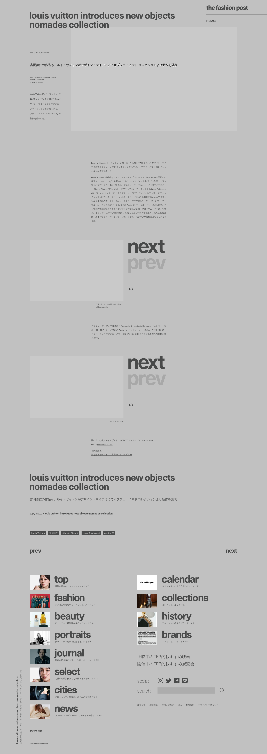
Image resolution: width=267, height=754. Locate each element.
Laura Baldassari (91, 533)
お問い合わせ (168, 705)
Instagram (160, 680)
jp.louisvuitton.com (104, 444)
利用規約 (190, 705)
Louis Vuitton (38, 533)
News (211, 20)
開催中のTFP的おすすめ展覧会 (165, 664)
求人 (180, 705)
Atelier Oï (109, 533)
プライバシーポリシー (208, 705)
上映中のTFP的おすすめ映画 (163, 656)
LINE (185, 680)
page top (36, 730)
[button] (147, 244)
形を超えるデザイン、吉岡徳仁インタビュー (111, 455)
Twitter (168, 680)
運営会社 (141, 705)
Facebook (176, 680)
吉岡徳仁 (53, 533)
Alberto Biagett (70, 533)
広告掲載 (154, 705)
